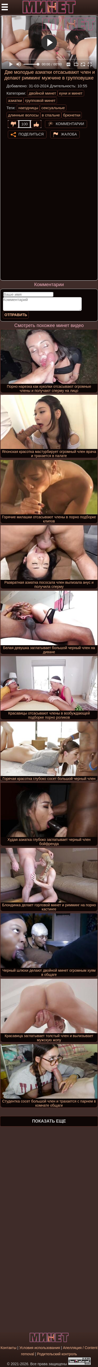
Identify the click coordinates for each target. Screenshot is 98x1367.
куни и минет (70, 93)
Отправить (15, 315)
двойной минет (42, 93)
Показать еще (49, 1121)
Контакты (8, 1348)
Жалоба (69, 134)
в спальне (51, 115)
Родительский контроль (57, 1354)
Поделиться (31, 134)
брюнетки (71, 115)
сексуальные (53, 108)
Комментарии (70, 123)
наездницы (28, 108)
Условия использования (39, 1348)
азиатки (15, 100)
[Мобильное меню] (5, 7)
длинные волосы (23, 115)
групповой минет (40, 100)
